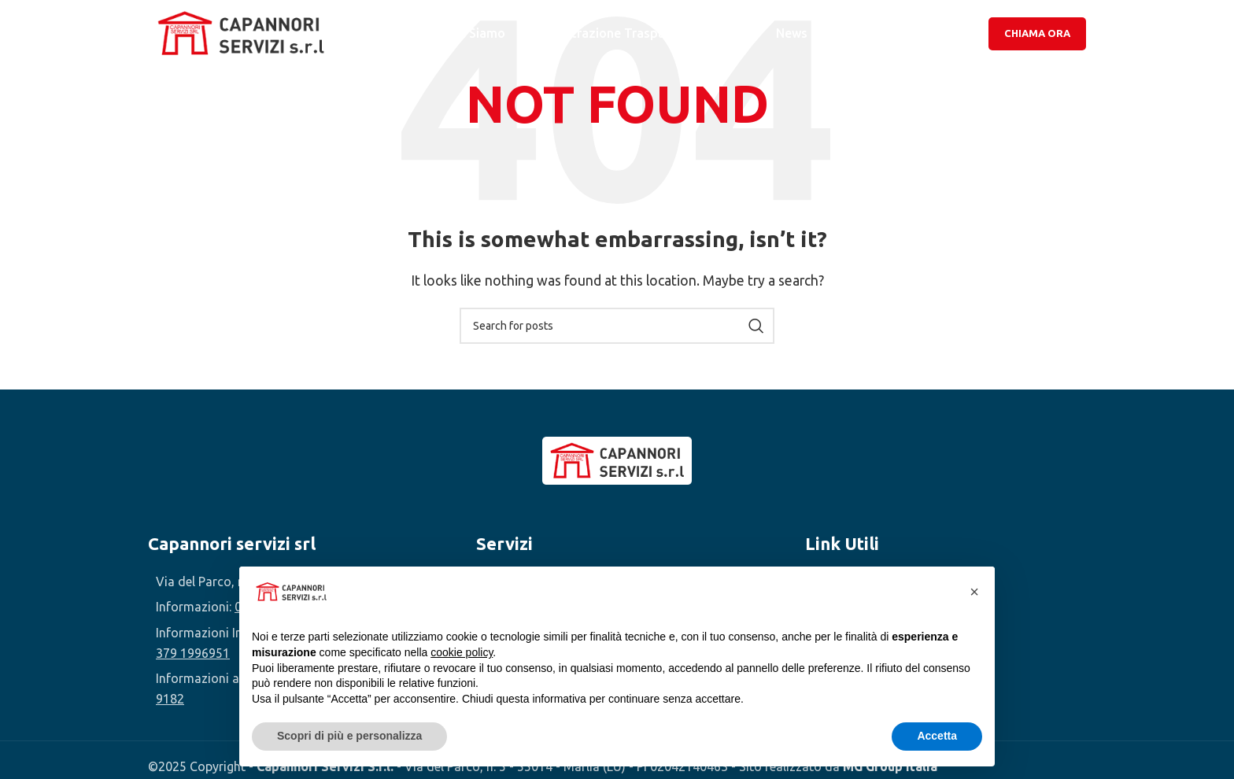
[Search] (617, 326)
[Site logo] (242, 34)
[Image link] (617, 459)
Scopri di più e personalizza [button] (349, 735)
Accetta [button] (937, 735)
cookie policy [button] (461, 652)
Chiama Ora (1037, 34)
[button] (974, 591)
